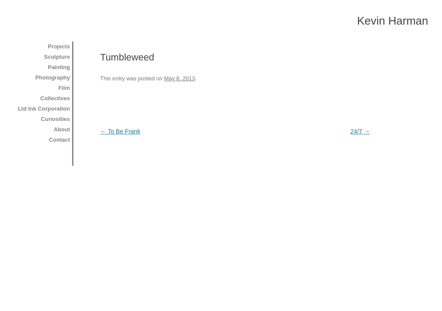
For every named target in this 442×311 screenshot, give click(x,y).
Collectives (55, 98)
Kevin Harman (392, 20)
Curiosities (55, 119)
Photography (52, 77)
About (62, 129)
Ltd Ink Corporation (44, 108)
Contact (59, 139)
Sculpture (57, 57)
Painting (59, 67)
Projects (59, 46)
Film (64, 88)
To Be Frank (120, 131)
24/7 (360, 131)
